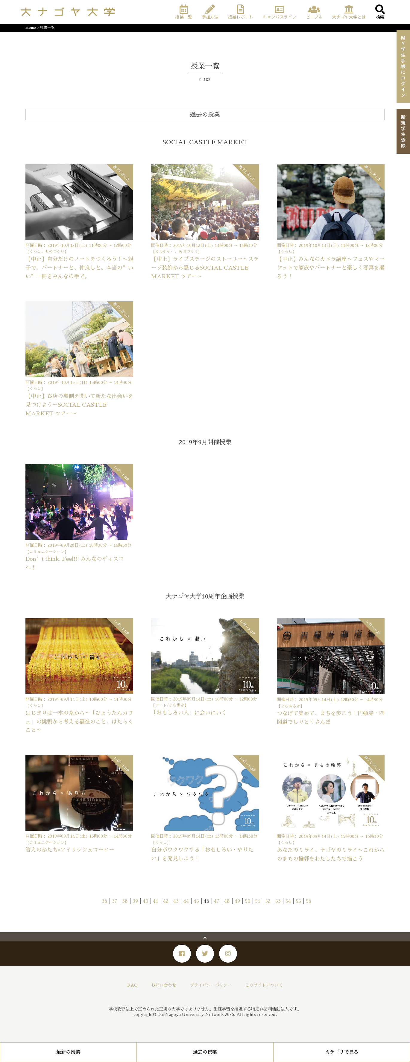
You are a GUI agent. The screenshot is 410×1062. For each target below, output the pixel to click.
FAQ (132, 985)
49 (237, 901)
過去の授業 (205, 1052)
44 (186, 901)
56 (308, 901)
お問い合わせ (163, 985)
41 (155, 901)
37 (114, 901)
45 (196, 901)
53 (278, 901)
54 (288, 901)
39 (135, 901)
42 (165, 901)
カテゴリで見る (342, 1052)
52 (268, 901)
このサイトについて (264, 985)
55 (298, 901)
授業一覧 (47, 27)
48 (227, 901)
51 (257, 901)
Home (30, 27)
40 (145, 901)
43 (176, 901)
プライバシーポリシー (211, 985)
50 (247, 901)
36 (104, 901)
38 (125, 901)
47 (216, 901)
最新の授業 (68, 1052)
